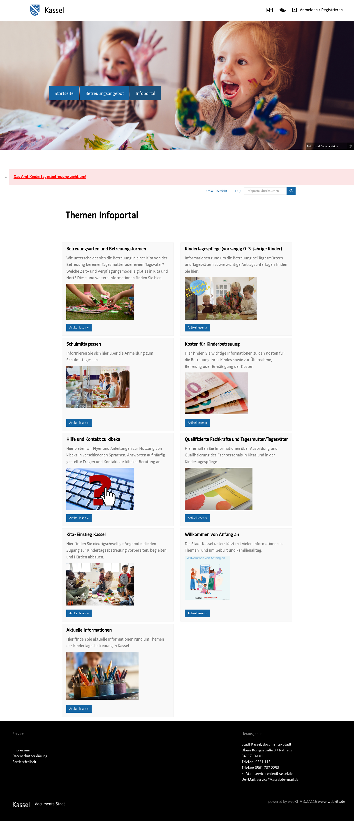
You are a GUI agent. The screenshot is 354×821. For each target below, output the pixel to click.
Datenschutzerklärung (29, 756)
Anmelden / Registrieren (316, 10)
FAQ (238, 191)
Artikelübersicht (216, 191)
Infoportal (145, 93)
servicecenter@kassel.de (274, 774)
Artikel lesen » (79, 327)
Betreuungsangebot (104, 93)
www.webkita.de (331, 801)
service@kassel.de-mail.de (277, 779)
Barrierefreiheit (24, 762)
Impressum (21, 750)
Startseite (64, 93)
